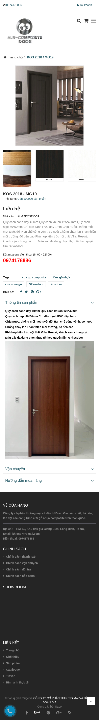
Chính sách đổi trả (18, 569)
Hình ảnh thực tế (17, 682)
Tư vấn (10, 676)
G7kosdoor (36, 284)
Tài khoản (84, 5)
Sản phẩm (13, 663)
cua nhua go (13, 284)
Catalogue (13, 669)
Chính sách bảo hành (20, 575)
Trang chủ (13, 650)
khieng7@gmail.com (26, 533)
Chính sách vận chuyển (22, 563)
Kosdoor (56, 284)
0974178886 (14, 5)
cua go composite (34, 277)
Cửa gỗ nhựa (61, 277)
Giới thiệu (12, 656)
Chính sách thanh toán (21, 556)
